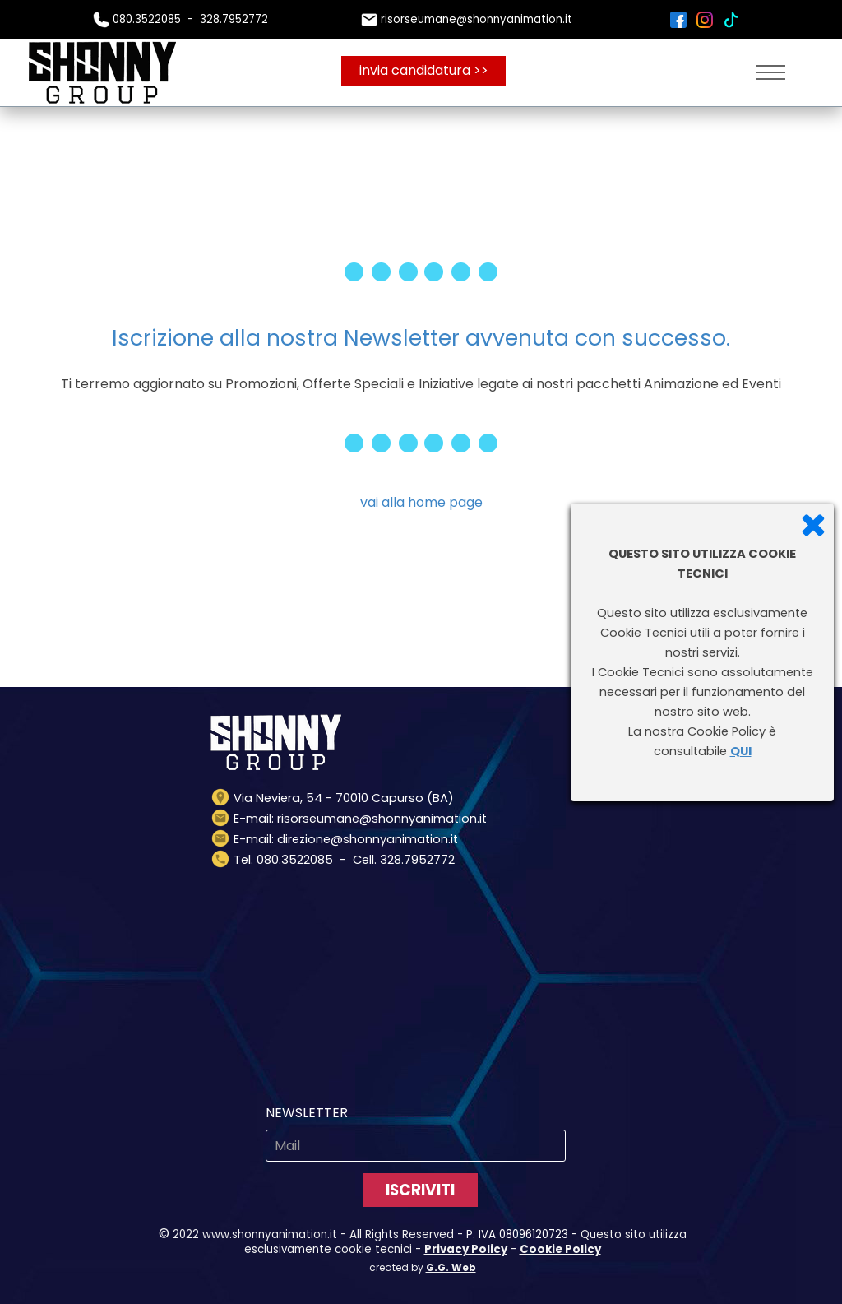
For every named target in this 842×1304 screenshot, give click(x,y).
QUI (741, 751)
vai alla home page (421, 502)
